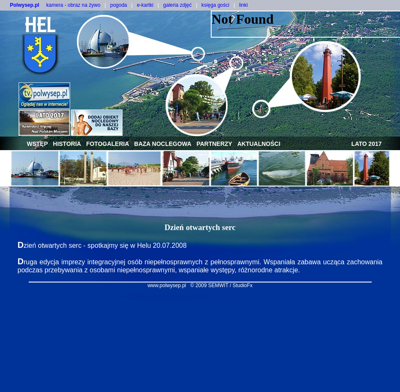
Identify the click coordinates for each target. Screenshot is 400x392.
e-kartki (145, 5)
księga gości (215, 5)
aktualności (258, 143)
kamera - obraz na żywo (73, 5)
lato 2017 (366, 143)
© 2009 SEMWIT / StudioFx (221, 285)
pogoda (118, 5)
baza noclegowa (163, 143)
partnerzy (214, 143)
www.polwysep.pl (166, 285)
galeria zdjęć (177, 5)
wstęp (37, 143)
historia (67, 143)
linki (243, 5)
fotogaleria (107, 143)
